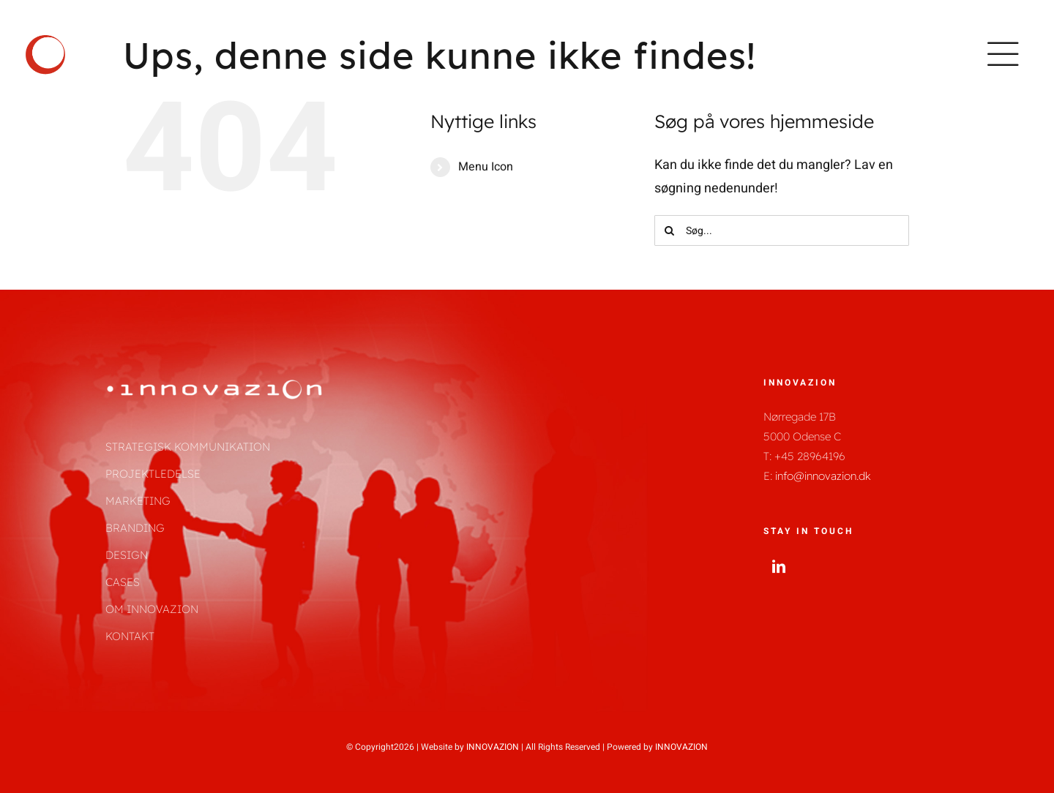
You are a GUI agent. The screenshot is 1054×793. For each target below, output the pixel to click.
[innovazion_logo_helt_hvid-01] (215, 384)
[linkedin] (778, 566)
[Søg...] (781, 230)
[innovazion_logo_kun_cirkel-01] (45, 36)
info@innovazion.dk (823, 476)
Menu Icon (485, 167)
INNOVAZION (492, 746)
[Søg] (669, 230)
